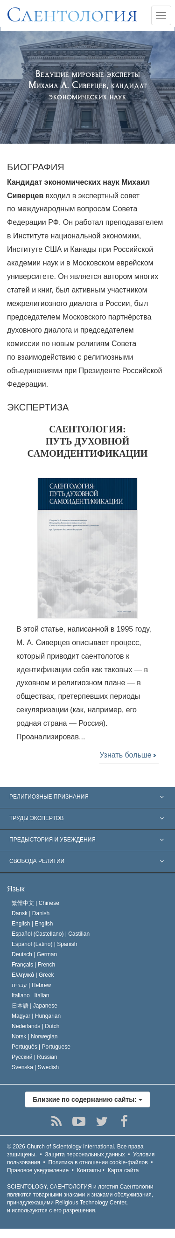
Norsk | (35, 1036)
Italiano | (30, 995)
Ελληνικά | (33, 975)
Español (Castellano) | (51, 934)
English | (32, 923)
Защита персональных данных (85, 1154)
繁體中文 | (35, 903)
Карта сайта (123, 1170)
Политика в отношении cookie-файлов (98, 1162)
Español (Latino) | (44, 944)
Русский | (34, 1057)
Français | (33, 964)
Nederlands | (36, 1026)
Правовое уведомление (38, 1170)
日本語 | (34, 1005)
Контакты (89, 1170)
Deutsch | (34, 954)
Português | (41, 1046)
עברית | (31, 985)
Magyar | (36, 1016)
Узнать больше (127, 755)
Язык (15, 889)
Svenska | (35, 1067)
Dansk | (30, 913)
